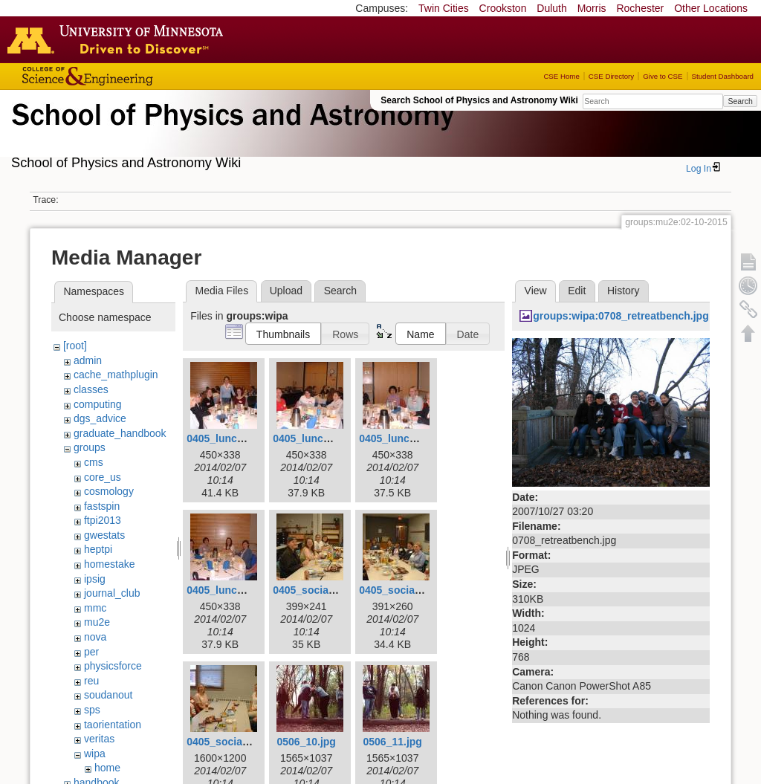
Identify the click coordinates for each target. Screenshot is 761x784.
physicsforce (113, 666)
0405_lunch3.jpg (399, 438)
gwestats (104, 535)
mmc (95, 608)
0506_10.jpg (305, 742)
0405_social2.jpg (400, 590)
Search (740, 101)
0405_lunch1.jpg (227, 438)
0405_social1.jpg (314, 590)
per (91, 652)
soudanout (108, 695)
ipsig (95, 579)
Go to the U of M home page (119, 39)
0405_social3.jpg (228, 742)
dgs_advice (100, 418)
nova (95, 637)
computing (98, 404)
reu (91, 681)
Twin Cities (443, 8)
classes (91, 389)
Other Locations (711, 8)
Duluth (551, 8)
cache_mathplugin (116, 374)
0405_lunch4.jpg (227, 590)
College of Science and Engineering (133, 76)
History (623, 291)
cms (93, 462)
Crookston (503, 8)
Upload (286, 291)
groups (90, 447)
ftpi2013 (102, 520)
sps (92, 710)
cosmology (109, 491)
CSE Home (561, 76)
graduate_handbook (120, 433)
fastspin (102, 506)
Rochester (640, 8)
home (107, 768)
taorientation (112, 724)
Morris (591, 8)
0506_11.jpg (392, 742)
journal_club (112, 593)
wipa (95, 753)
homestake (109, 564)
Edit (577, 291)
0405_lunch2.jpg (313, 438)
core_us (102, 477)
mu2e (97, 622)
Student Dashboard (723, 76)
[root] (75, 345)
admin (88, 360)
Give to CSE (662, 76)
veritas (99, 739)
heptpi (98, 549)
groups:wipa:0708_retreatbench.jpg (621, 316)
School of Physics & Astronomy (230, 132)
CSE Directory (611, 76)
